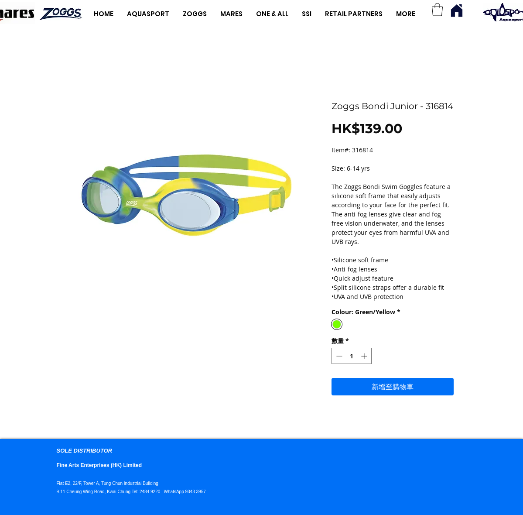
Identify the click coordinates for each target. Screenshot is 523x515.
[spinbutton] (351, 356)
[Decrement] (338, 356)
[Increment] (364, 356)
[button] (437, 9)
